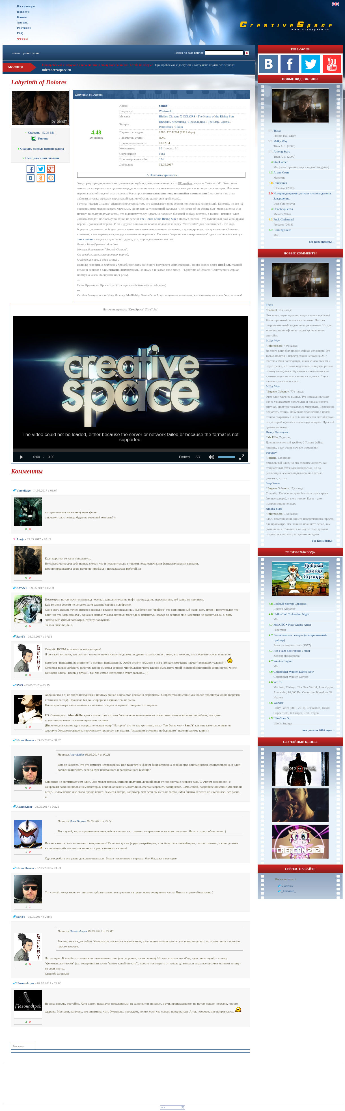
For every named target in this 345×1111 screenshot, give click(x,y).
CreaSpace (136, 309)
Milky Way (280, 141)
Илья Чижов (78, 821)
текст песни (85, 239)
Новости (23, 11)
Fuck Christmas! (283, 219)
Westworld (165, 111)
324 (161, 159)
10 (160, 148)
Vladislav (287, 885)
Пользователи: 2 (285, 879)
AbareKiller (77, 754)
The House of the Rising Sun (216, 116)
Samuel (272, 310)
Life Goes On (281, 718)
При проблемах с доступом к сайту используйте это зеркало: (195, 65)
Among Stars (281, 151)
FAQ (20, 33)
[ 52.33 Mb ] (40, 132)
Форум (22, 38)
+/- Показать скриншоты (161, 175)
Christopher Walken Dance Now (293, 671)
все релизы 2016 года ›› (318, 730)
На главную (26, 6)
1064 (162, 153)
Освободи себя (283, 209)
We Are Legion (282, 661)
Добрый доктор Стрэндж (290, 603)
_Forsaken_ (288, 891)
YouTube (151, 309)
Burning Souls (282, 229)
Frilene (272, 457)
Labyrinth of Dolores (89, 94)
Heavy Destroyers (277, 432)
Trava (277, 130)
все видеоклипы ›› (322, 241)
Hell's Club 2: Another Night (291, 614)
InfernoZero (275, 345)
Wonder (278, 702)
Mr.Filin (273, 437)
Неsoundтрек (78, 931)
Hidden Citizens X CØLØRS (177, 116)
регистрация (31, 53)
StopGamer (280, 162)
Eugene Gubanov (278, 391)
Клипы (22, 17)
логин (16, 53)
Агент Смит (281, 172)
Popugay (271, 452)
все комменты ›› (323, 540)
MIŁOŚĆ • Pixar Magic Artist (292, 624)
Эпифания (280, 183)
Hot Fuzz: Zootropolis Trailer (291, 650)
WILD (277, 682)
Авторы (23, 22)
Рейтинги (24, 27)
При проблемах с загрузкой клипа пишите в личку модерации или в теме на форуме (97, 65)
